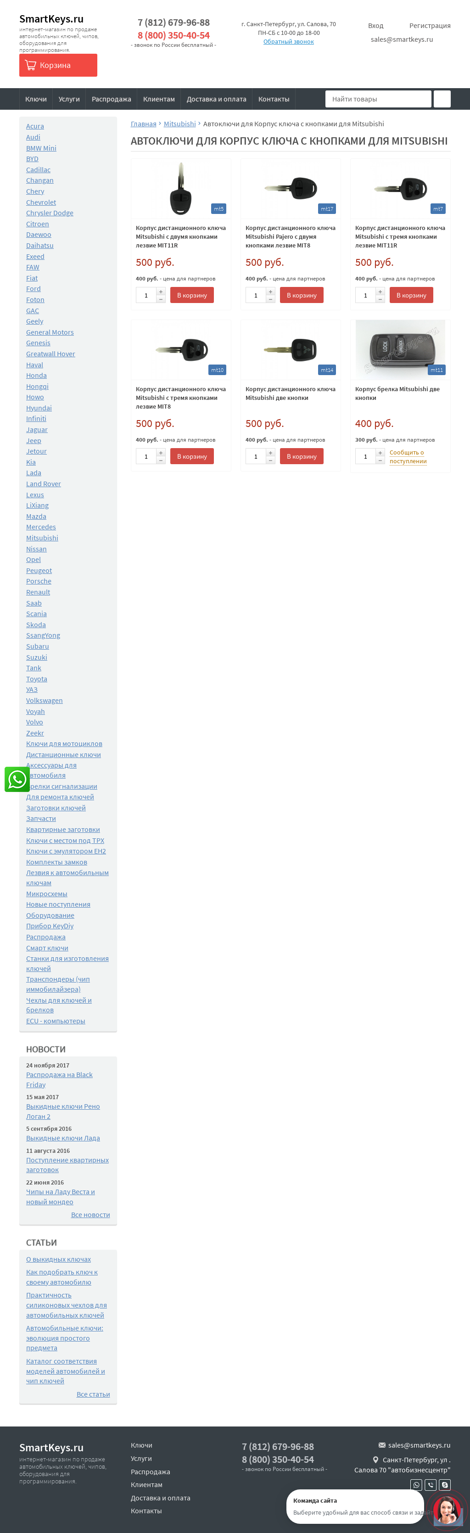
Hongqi (37, 386)
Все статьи (93, 1393)
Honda (36, 375)
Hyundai (39, 407)
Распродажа (111, 98)
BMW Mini (41, 147)
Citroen (37, 223)
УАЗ (32, 689)
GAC (32, 310)
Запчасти (41, 818)
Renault (38, 591)
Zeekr (35, 732)
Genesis (38, 342)
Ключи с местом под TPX (65, 840)
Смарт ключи (47, 947)
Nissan (36, 548)
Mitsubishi (42, 537)
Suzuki (36, 657)
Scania (36, 613)
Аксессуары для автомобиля (51, 770)
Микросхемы (46, 893)
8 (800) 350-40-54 (174, 35)
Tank (33, 667)
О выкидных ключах (58, 1258)
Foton (35, 299)
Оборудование (50, 915)
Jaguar (37, 429)
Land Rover (43, 483)
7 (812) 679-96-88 (174, 22)
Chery (35, 191)
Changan (40, 180)
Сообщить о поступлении (408, 456)
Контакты (274, 98)
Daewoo (38, 234)
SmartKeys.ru (51, 18)
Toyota (36, 678)
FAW (32, 266)
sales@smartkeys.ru (402, 39)
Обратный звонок (288, 41)
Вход (376, 25)
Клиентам (159, 98)
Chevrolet (41, 202)
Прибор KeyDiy (49, 925)
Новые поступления (58, 904)
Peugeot (39, 570)
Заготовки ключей (56, 807)
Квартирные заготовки (63, 829)
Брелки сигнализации (61, 786)
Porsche (38, 580)
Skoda (36, 624)
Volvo (34, 721)
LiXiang (37, 505)
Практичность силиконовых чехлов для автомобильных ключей (66, 1304)
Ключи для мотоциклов (64, 743)
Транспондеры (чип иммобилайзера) (58, 984)
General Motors (50, 332)
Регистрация (430, 25)
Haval (34, 364)
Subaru (37, 646)
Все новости (90, 1214)
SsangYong (43, 635)
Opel (33, 559)
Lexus (35, 494)
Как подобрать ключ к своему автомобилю (62, 1276)
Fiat (32, 277)
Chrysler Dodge (49, 212)
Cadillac (38, 169)
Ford (33, 288)
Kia (31, 461)
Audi (33, 136)
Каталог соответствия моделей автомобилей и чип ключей (65, 1370)
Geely (34, 321)
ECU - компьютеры (55, 1020)
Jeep (33, 440)
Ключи (36, 98)
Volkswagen (44, 700)
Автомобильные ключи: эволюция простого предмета (64, 1337)
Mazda (36, 516)
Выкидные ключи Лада (63, 1137)
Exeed (35, 256)
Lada (33, 472)
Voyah (35, 711)
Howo (35, 396)
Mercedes (41, 526)
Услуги (69, 98)
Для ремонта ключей (60, 796)
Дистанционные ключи (63, 754)
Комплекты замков (56, 861)
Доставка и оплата (216, 98)
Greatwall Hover (50, 353)
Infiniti (36, 418)
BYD (32, 158)
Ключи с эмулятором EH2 (66, 850)
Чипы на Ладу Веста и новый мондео (60, 1196)
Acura (35, 125)
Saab (34, 602)
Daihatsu (40, 245)
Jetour (36, 450)
